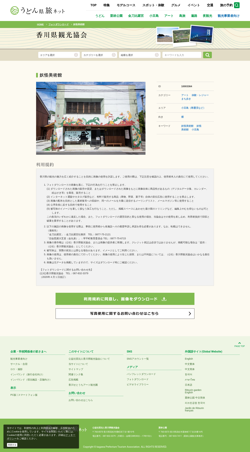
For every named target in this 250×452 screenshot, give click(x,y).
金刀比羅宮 (136, 16)
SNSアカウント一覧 (138, 358)
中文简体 (190, 369)
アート (169, 16)
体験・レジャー (200, 95)
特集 (106, 5)
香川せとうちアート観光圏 (83, 384)
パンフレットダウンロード (141, 374)
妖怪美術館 (187, 126)
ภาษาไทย (190, 379)
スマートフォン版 (28, 394)
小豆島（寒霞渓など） (193, 107)
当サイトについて (78, 364)
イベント (194, 5)
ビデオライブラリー (138, 384)
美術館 (185, 129)
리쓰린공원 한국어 (195, 402)
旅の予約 (226, 5)
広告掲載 (73, 379)
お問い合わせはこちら (81, 400)
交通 (210, 5)
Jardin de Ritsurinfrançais (194, 409)
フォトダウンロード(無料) (59, 44)
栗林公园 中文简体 (195, 397)
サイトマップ (76, 369)
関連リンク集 (76, 374)
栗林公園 (116, 16)
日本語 (188, 384)
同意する (12, 445)
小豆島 (154, 16)
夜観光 (207, 16)
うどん (100, 16)
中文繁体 (190, 364)
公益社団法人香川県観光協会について (89, 358)
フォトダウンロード (138, 379)
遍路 (194, 16)
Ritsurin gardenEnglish (193, 391)
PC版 (13, 394)
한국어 (188, 374)
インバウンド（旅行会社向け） (27, 374)
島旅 (182, 16)
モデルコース (126, 5)
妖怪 (199, 126)
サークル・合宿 (18, 364)
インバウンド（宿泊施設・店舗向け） (31, 379)
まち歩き (186, 98)
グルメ (176, 5)
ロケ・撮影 (16, 369)
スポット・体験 (153, 5)
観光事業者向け (229, 16)
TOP (93, 5)
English (189, 358)
